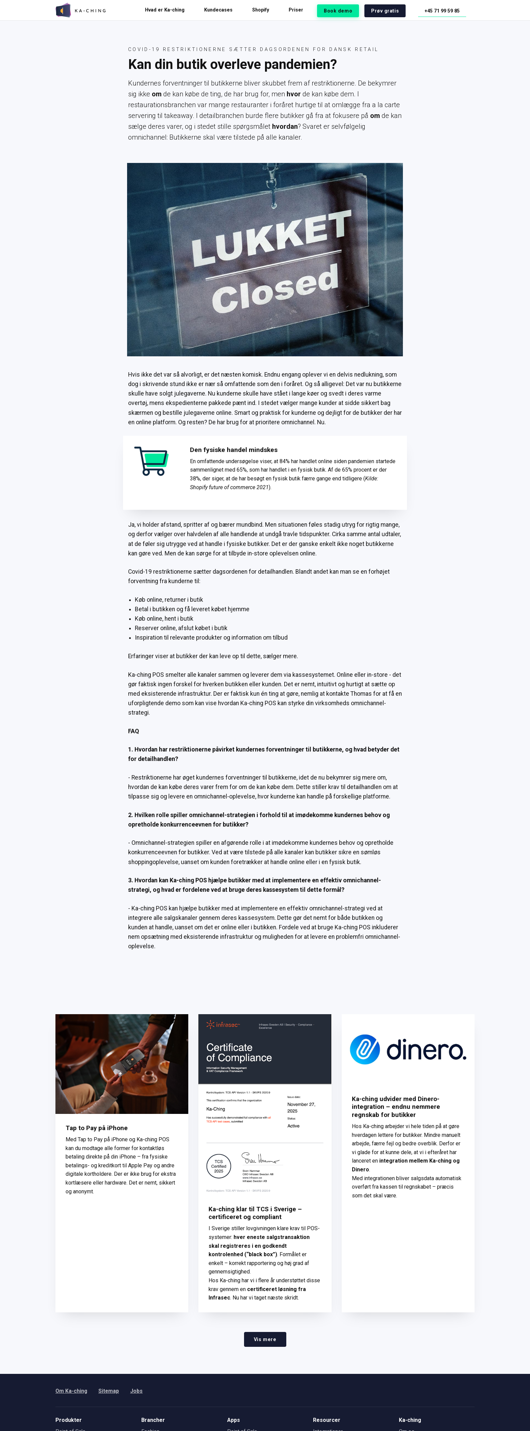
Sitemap (109, 1391)
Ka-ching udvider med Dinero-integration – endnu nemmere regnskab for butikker (396, 1106)
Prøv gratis (390, 10)
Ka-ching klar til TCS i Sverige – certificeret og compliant (256, 1213)
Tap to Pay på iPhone (97, 1128)
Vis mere (265, 1339)
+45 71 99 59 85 (444, 10)
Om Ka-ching (71, 1391)
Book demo (345, 10)
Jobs (137, 1391)
